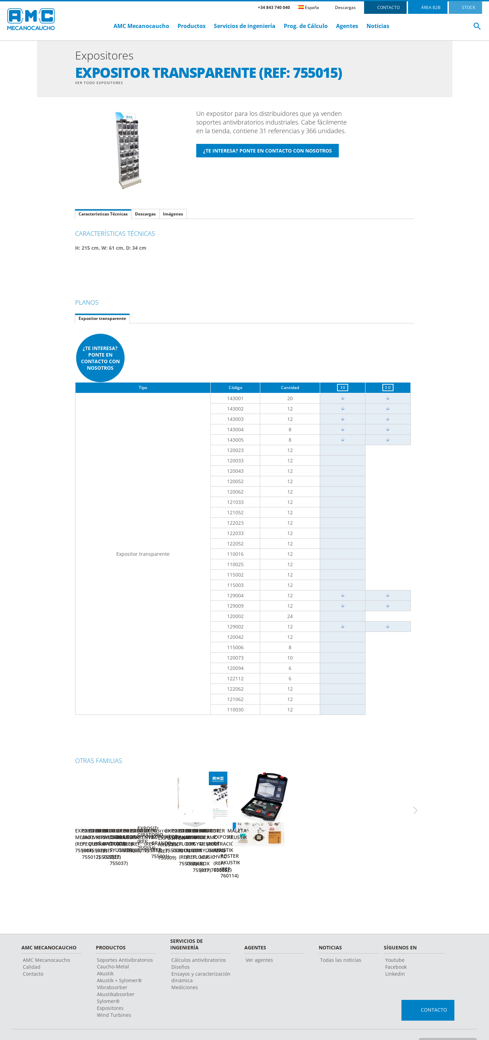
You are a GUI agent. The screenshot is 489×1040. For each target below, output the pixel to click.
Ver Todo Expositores (102, 83)
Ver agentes (259, 941)
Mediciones (184, 968)
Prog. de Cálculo (306, 26)
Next (423, 805)
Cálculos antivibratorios (198, 941)
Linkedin (395, 955)
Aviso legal (200, 1024)
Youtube (395, 941)
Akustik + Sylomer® (119, 961)
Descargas (345, 7)
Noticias (377, 26)
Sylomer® (108, 982)
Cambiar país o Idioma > (446, 1024)
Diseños (180, 948)
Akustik (105, 954)
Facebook (396, 948)
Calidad (31, 948)
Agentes (347, 26)
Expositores (110, 989)
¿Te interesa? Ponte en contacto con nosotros (100, 359)
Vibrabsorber (112, 968)
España (308, 7)
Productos (192, 26)
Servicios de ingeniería (244, 26)
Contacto (33, 955)
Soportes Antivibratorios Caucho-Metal (125, 944)
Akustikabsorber (116, 975)
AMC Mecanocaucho (141, 26)
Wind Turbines (114, 996)
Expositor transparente (102, 319)
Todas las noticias (340, 941)
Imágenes (173, 215)
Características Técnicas (103, 215)
